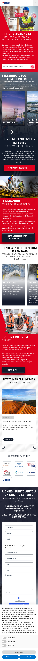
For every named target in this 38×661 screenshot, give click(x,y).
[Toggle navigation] (35, 3)
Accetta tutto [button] (27, 657)
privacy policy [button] (9, 612)
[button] (5, 132)
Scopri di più (12, 370)
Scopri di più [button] (19, 652)
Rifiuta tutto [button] (10, 657)
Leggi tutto (8, 439)
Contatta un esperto (17, 168)
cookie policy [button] (16, 620)
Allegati (7, 593)
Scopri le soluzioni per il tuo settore (16, 237)
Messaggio (8, 575)
